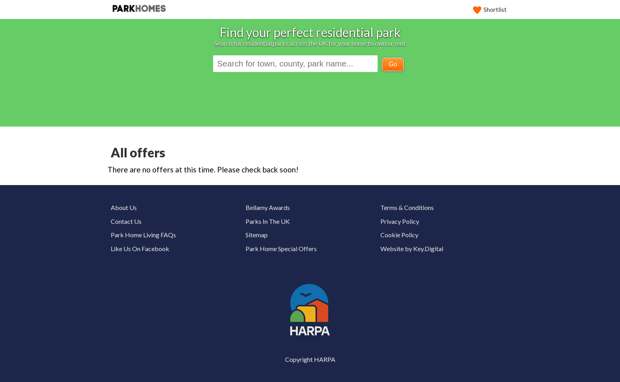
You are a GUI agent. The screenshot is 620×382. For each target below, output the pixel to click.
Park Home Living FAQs (143, 234)
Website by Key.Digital (411, 248)
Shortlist (490, 9)
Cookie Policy (399, 234)
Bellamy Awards (268, 207)
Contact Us (126, 221)
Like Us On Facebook (140, 248)
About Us (124, 207)
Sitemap (257, 234)
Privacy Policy (399, 221)
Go (393, 64)
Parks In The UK (268, 221)
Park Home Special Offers (281, 248)
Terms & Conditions (407, 207)
